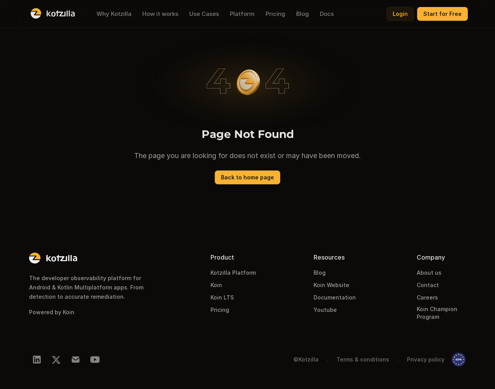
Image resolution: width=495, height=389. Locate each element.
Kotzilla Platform (233, 272)
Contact (428, 285)
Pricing (219, 309)
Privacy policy (426, 359)
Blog (320, 272)
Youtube (325, 309)
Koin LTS (222, 297)
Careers (427, 297)
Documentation (335, 297)
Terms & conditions (362, 359)
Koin (216, 285)
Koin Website (331, 285)
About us (429, 272)
